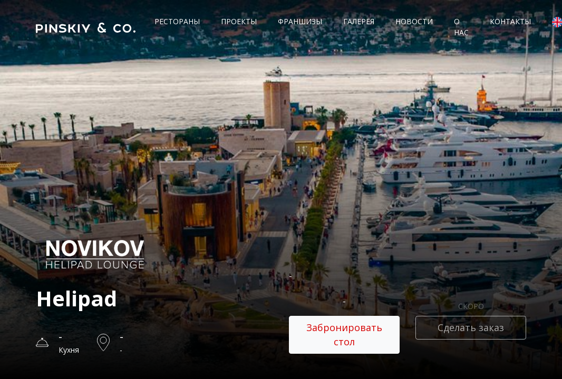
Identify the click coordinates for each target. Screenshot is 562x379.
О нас (461, 26)
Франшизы (300, 21)
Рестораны (177, 21)
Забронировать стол (344, 334)
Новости (414, 21)
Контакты (510, 21)
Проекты (239, 21)
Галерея (358, 21)
